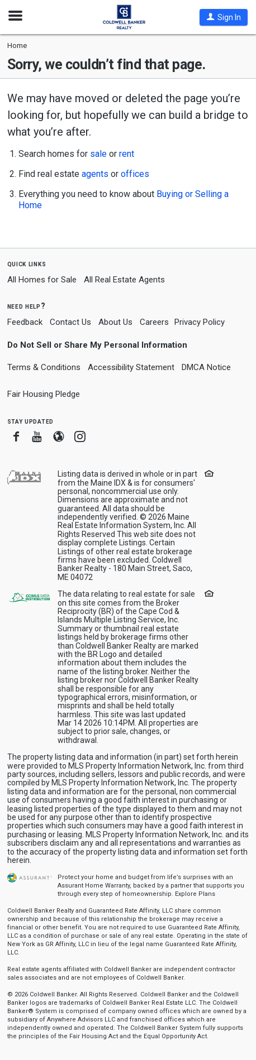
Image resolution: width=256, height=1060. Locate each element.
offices (135, 174)
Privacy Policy (199, 322)
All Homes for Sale (42, 280)
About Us (115, 322)
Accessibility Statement (131, 367)
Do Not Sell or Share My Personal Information (97, 345)
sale (98, 153)
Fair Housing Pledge (43, 394)
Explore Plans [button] (195, 894)
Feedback (24, 322)
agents (95, 174)
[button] (224, 17)
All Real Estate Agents (124, 280)
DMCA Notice (206, 367)
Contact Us (70, 322)
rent (126, 153)
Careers (154, 322)
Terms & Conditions (43, 367)
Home (17, 45)
